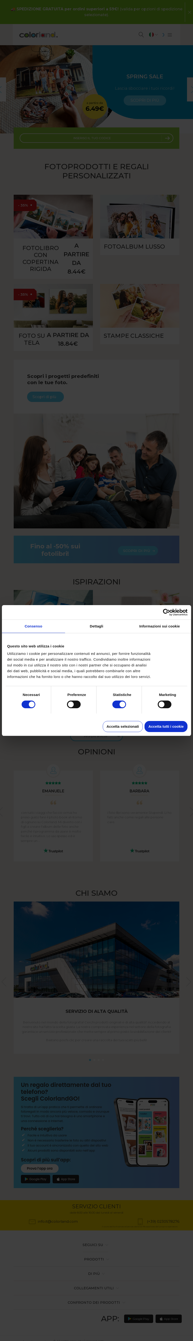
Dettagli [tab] (96, 626)
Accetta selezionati (123, 726)
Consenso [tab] (33, 626)
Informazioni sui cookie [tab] (159, 626)
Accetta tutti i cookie (166, 726)
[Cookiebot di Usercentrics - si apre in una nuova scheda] (166, 612)
